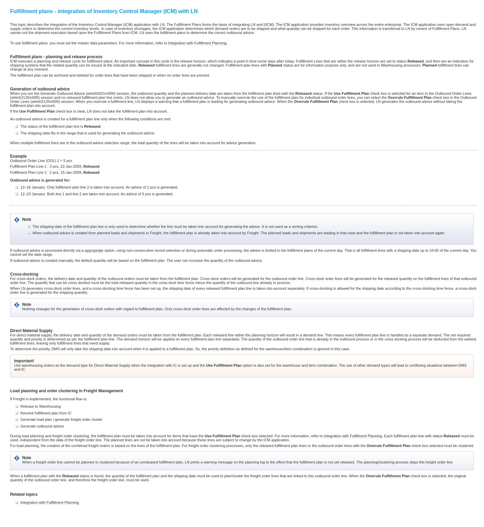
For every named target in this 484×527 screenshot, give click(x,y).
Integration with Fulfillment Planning (197, 43)
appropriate (94, 250)
